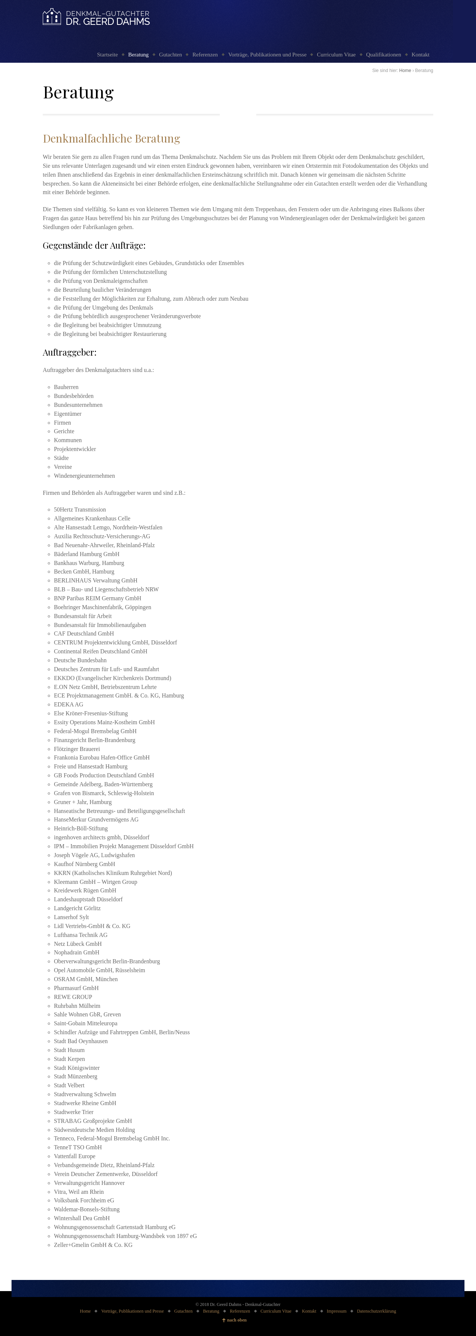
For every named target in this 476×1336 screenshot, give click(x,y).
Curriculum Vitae (336, 55)
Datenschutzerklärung (376, 1311)
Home (405, 70)
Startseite (107, 55)
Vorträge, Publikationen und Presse (267, 55)
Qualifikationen (383, 55)
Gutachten (170, 55)
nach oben (237, 1320)
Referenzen (205, 55)
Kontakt (421, 55)
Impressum (337, 1311)
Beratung (138, 55)
